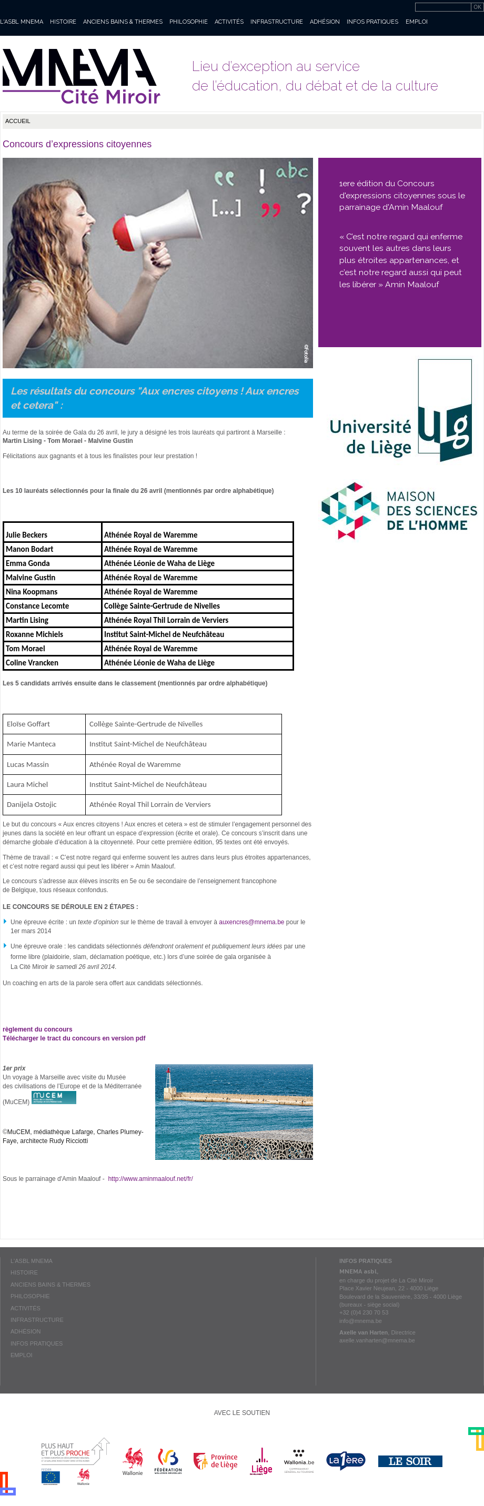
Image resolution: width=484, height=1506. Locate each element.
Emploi (417, 21)
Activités (229, 21)
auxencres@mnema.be (251, 922)
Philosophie (188, 21)
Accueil (18, 121)
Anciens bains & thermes (123, 21)
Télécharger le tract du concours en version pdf (75, 1038)
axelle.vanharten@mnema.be (377, 1340)
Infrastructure (276, 21)
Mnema (81, 76)
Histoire (63, 21)
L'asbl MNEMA (21, 21)
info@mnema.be (360, 1321)
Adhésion (325, 21)
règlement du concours (38, 1029)
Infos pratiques (372, 21)
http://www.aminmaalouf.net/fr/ (150, 1178)
